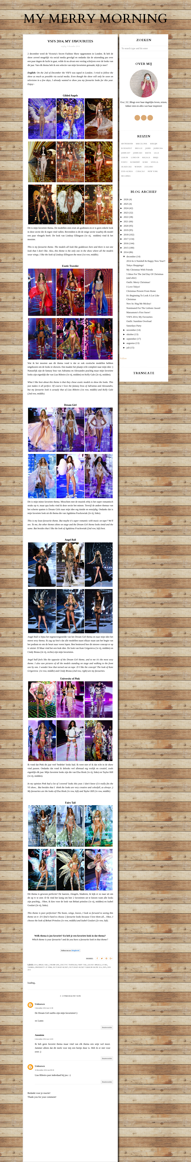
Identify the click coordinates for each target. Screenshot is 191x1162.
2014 (35, 965)
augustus (131, 343)
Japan (148, 148)
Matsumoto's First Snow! (138, 312)
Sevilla (154, 162)
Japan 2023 (137, 153)
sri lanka (125, 176)
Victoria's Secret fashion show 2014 (85, 967)
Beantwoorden (107, 1027)
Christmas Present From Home (141, 291)
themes (31, 967)
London (135, 157)
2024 (126, 208)
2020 (126, 225)
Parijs (155, 157)
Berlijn (153, 144)
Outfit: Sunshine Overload (138, 321)
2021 (126, 221)
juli (128, 347)
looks (104, 965)
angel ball (43, 965)
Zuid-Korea (127, 171)
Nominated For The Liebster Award (143, 308)
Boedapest (126, 148)
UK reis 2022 (126, 167)
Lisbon (124, 157)
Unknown (40, 1004)
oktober (130, 334)
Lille (156, 153)
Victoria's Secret (60, 967)
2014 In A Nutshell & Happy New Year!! (145, 261)
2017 (126, 239)
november (131, 330)
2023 (126, 212)
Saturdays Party (133, 325)
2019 (126, 230)
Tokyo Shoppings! (135, 265)
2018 (126, 234)
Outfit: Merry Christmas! (138, 282)
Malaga (146, 157)
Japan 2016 (158, 148)
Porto (124, 162)
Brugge (138, 148)
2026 (126, 199)
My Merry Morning (95, 18)
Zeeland (148, 167)
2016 (126, 243)
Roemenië (135, 162)
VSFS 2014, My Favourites (139, 317)
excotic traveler (69, 965)
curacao (140, 171)
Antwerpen (127, 144)
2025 (126, 204)
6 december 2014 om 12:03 (44, 1039)
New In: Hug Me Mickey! (138, 303)
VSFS (104, 967)
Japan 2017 (125, 153)
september (131, 339)
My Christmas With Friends (139, 269)
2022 (126, 217)
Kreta (148, 153)
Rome (145, 162)
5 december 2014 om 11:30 (44, 1008)
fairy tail (82, 965)
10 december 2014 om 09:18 (44, 1070)
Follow (123, 358)
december (131, 256)
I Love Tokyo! (133, 286)
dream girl (55, 965)
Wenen (138, 167)
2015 (126, 247)
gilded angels (94, 965)
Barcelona (141, 144)
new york (153, 171)
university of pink (43, 967)
